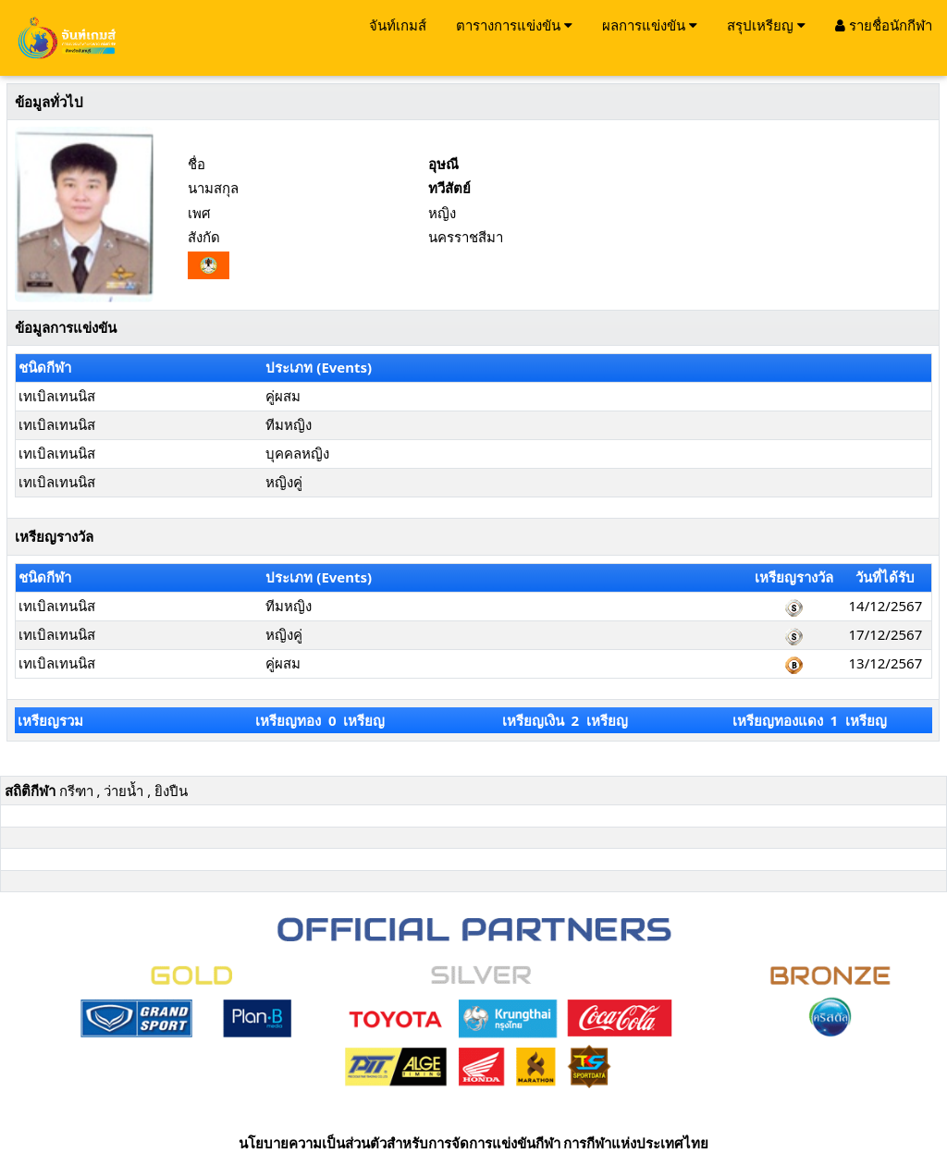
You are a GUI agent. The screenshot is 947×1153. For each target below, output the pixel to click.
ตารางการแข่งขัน (514, 25)
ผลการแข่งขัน (649, 25)
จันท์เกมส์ (397, 25)
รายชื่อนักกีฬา (883, 25)
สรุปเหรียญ (766, 25)
